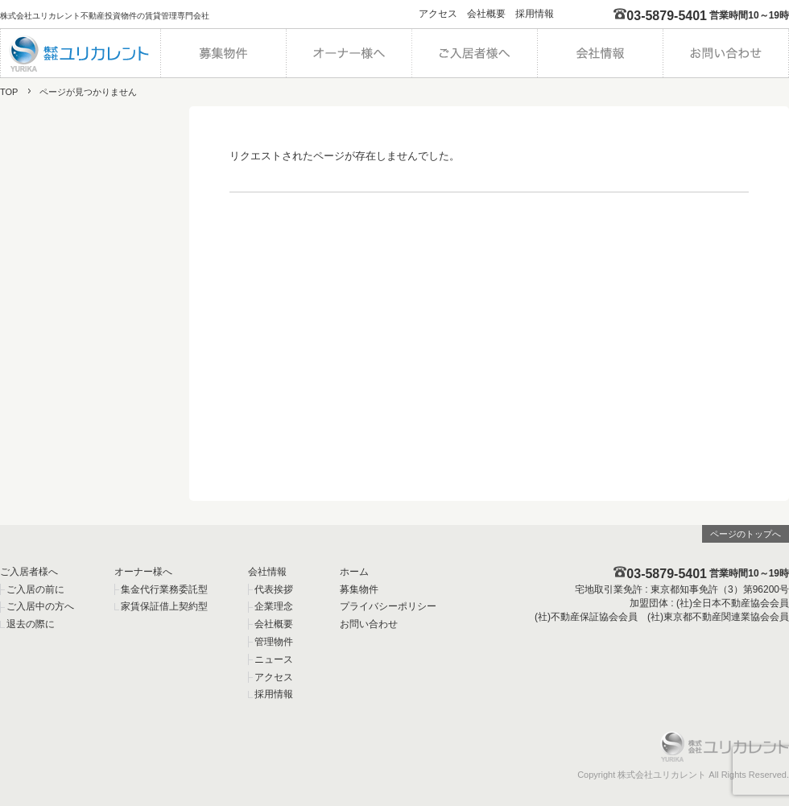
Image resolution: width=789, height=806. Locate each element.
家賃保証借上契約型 (164, 606)
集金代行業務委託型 (164, 589)
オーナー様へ (143, 571)
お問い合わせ (369, 624)
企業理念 (273, 606)
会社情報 (267, 571)
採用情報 (534, 13)
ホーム (354, 571)
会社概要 (486, 13)
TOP (9, 92)
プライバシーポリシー (388, 606)
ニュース (273, 659)
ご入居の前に (35, 589)
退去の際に (30, 624)
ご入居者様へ (29, 571)
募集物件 (359, 589)
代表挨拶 (273, 589)
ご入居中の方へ (40, 606)
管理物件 (273, 641)
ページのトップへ (745, 534)
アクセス (438, 13)
